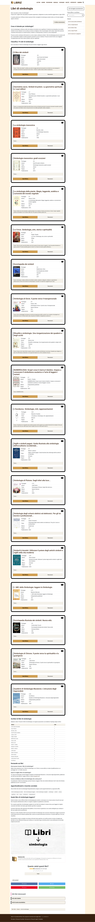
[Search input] (75, 15)
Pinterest (24, 887)
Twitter (52, 883)
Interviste (73, 2)
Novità (67, 2)
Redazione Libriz (21, 856)
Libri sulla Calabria (16, 898)
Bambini (79, 2)
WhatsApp (51, 887)
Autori (38, 2)
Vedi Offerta (25, 74)
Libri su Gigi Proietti (72, 30)
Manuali (55, 2)
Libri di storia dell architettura (75, 21)
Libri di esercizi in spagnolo (74, 33)
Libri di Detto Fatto (72, 27)
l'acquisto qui (36, 776)
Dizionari (61, 2)
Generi (43, 2)
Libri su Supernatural (73, 24)
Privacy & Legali (34, 919)
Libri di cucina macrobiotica (18, 902)
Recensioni (49, 2)
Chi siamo (13, 919)
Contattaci (40, 919)
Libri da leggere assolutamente (75, 8)
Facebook (24, 883)
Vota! (38, 873)
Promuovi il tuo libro (20, 919)
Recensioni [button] (50, 74)
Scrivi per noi (27, 919)
